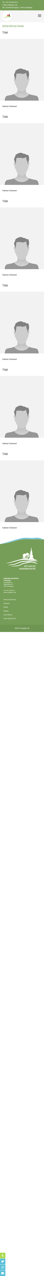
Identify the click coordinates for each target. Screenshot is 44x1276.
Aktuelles (6, 611)
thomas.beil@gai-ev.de (10, 592)
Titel (5, 32)
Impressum (7, 603)
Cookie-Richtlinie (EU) (10, 618)
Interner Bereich (8, 615)
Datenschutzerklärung (10, 599)
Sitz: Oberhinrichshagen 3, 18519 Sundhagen (17, 8)
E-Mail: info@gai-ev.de (9, 5)
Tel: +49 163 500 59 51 (10, 2)
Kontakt (6, 607)
